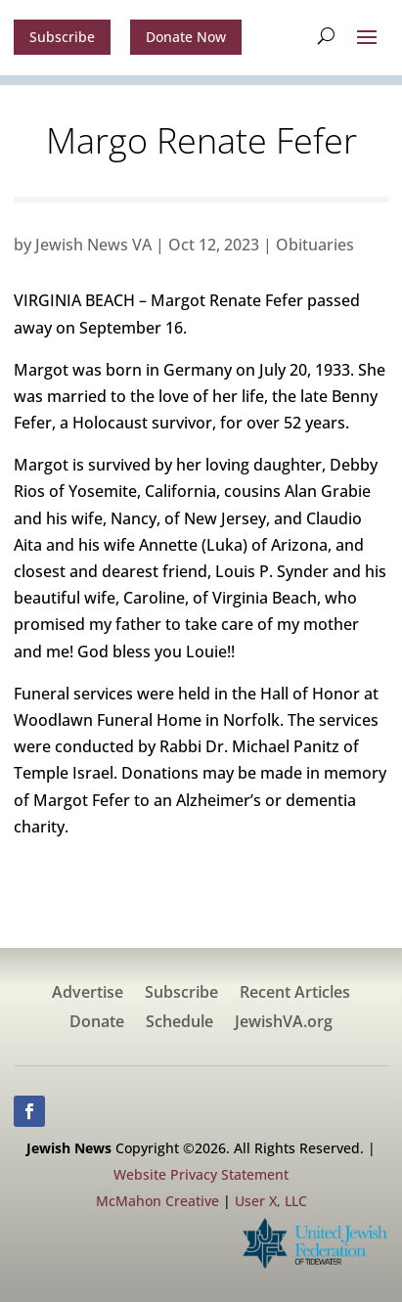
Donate (96, 1023)
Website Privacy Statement (201, 1174)
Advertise (87, 994)
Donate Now (186, 36)
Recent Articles (295, 994)
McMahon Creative (157, 1200)
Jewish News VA (93, 244)
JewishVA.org (284, 1023)
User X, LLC (271, 1200)
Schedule (179, 1023)
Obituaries (315, 244)
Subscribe (62, 36)
